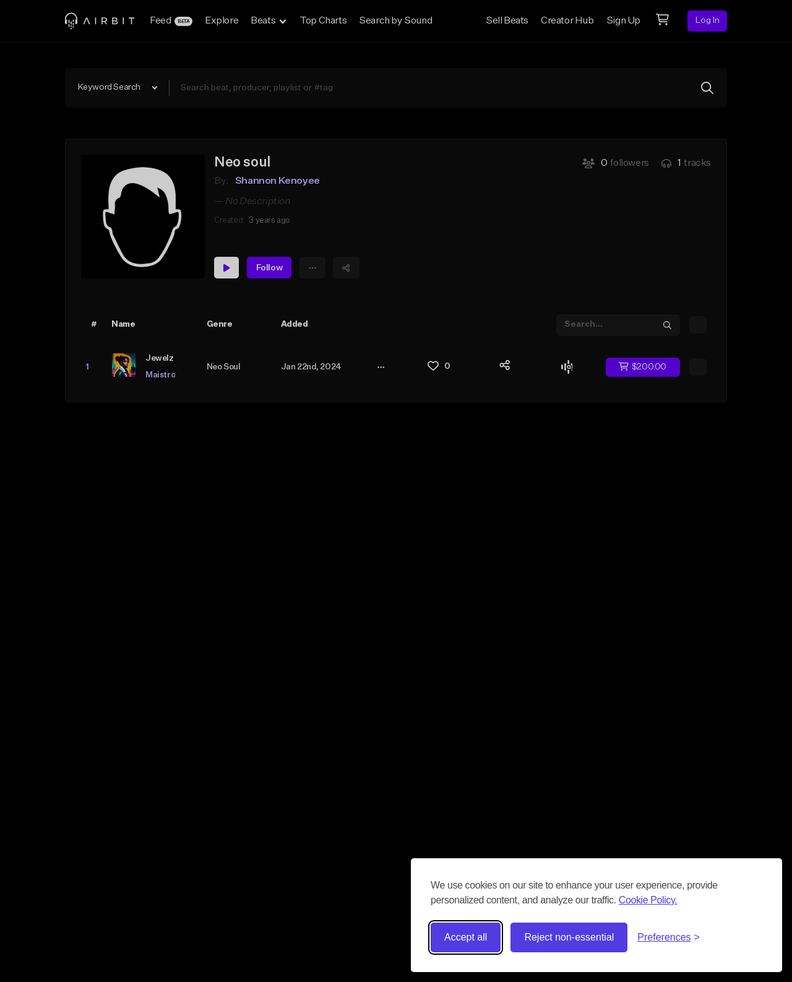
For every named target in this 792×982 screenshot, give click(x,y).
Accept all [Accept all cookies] (465, 937)
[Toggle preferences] (668, 937)
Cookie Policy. (648, 900)
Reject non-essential (569, 937)
